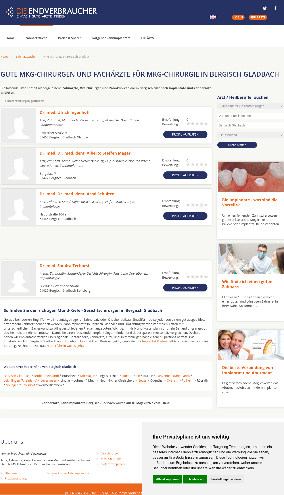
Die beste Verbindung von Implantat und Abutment (247, 370)
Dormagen (87, 376)
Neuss (142, 380)
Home (4, 56)
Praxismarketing (16, 478)
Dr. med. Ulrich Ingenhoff (65, 112)
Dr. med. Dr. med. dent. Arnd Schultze (77, 193)
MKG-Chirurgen (111, 459)
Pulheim (187, 380)
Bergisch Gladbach (17, 376)
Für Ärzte (148, 38)
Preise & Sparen (70, 38)
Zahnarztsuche (36, 38)
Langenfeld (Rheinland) (173, 376)
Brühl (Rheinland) (46, 376)
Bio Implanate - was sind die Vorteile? (250, 202)
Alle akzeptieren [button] (167, 479)
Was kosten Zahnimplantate (70, 473)
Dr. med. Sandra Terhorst (65, 265)
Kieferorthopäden (113, 464)
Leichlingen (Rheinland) (20, 380)
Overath (172, 380)
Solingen (12, 385)
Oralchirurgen (110, 453)
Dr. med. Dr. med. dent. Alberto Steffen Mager (85, 153)
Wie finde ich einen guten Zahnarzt (247, 284)
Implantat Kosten (154, 341)
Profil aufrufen (185, 134)
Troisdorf (28, 385)
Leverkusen (48, 380)
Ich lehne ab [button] (195, 479)
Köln (137, 376)
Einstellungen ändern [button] (226, 479)
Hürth (126, 376)
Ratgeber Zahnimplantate (111, 38)
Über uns (11, 473)
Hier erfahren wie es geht (64, 346)
